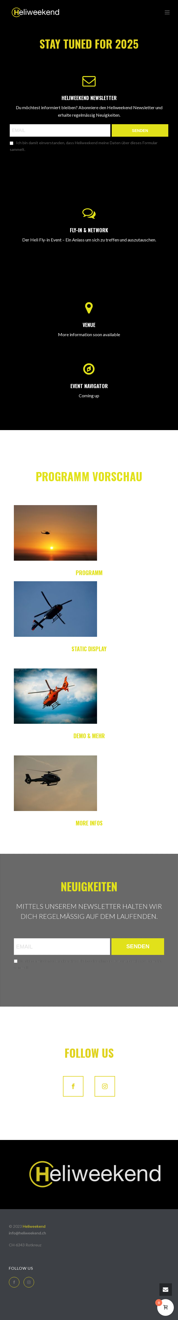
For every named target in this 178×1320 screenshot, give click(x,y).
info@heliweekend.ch (27, 1233)
